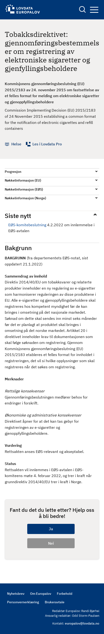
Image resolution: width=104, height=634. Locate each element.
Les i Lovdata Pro (47, 144)
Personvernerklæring (23, 602)
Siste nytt (18, 216)
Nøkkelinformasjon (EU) (23, 180)
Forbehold (64, 593)
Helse (16, 144)
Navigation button (94, 10)
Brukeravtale (54, 602)
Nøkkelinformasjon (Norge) (25, 198)
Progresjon (13, 171)
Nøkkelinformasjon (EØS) (24, 189)
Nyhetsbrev (15, 593)
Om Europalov (40, 593)
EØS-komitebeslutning (27, 224)
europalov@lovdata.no (82, 623)
